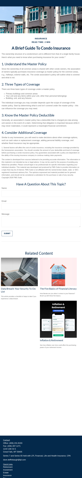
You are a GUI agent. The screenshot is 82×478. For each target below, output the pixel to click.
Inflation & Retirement (51, 340)
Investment (7, 470)
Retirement (7, 467)
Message (5, 214)
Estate (6, 473)
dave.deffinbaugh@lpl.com (14, 460)
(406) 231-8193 (15, 443)
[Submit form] (7, 233)
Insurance (7, 475)
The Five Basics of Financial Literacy (58, 288)
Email (4, 201)
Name (4, 188)
